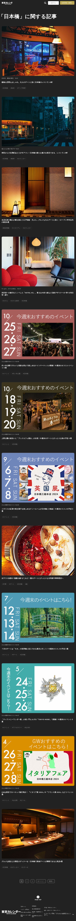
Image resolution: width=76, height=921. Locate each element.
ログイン (53, 3)
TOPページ (23, 906)
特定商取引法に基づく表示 (37, 916)
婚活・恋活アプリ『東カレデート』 (52, 910)
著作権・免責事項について (37, 912)
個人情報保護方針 (36, 909)
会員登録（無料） (67, 3)
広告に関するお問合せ (26, 912)
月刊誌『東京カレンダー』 (50, 907)
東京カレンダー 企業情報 (26, 916)
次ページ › (41, 881)
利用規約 (34, 906)
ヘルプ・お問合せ (25, 909)
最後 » (51, 881)
